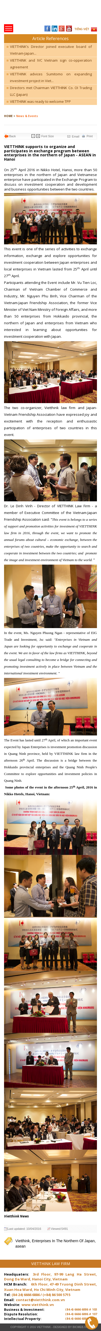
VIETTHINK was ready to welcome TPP (40, 101)
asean (20, 1246)
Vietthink (22, 1241)
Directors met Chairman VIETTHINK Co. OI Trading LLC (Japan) (51, 91)
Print (89, 136)
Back (12, 136)
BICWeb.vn (80, 1327)
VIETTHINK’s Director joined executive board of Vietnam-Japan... (51, 50)
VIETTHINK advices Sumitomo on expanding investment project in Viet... (51, 77)
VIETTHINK (44, 1327)
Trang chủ (41, 13)
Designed (60, 1327)
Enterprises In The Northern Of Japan (63, 1241)
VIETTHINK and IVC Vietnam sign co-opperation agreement (51, 63)
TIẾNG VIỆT (82, 29)
